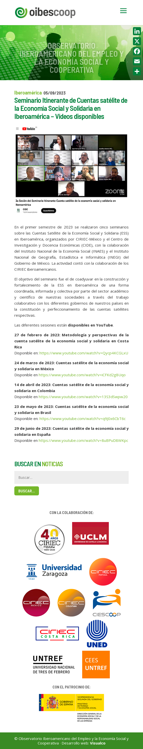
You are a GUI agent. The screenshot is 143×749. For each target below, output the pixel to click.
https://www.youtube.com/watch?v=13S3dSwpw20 (83, 396)
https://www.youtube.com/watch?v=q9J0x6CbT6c (82, 418)
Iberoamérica (28, 92)
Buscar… (26, 490)
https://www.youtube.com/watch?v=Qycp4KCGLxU (83, 352)
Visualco (98, 742)
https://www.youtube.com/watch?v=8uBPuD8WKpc (83, 440)
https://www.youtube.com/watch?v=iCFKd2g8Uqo (82, 374)
